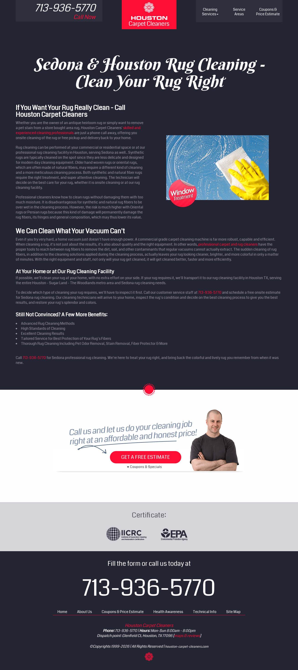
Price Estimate (268, 12)
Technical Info (204, 611)
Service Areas (239, 12)
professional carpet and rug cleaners (228, 244)
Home (62, 611)
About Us (84, 611)
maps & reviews (187, 635)
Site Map (233, 611)
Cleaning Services (210, 12)
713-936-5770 (209, 292)
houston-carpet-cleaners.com (186, 646)
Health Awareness (168, 611)
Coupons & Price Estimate (123, 611)
